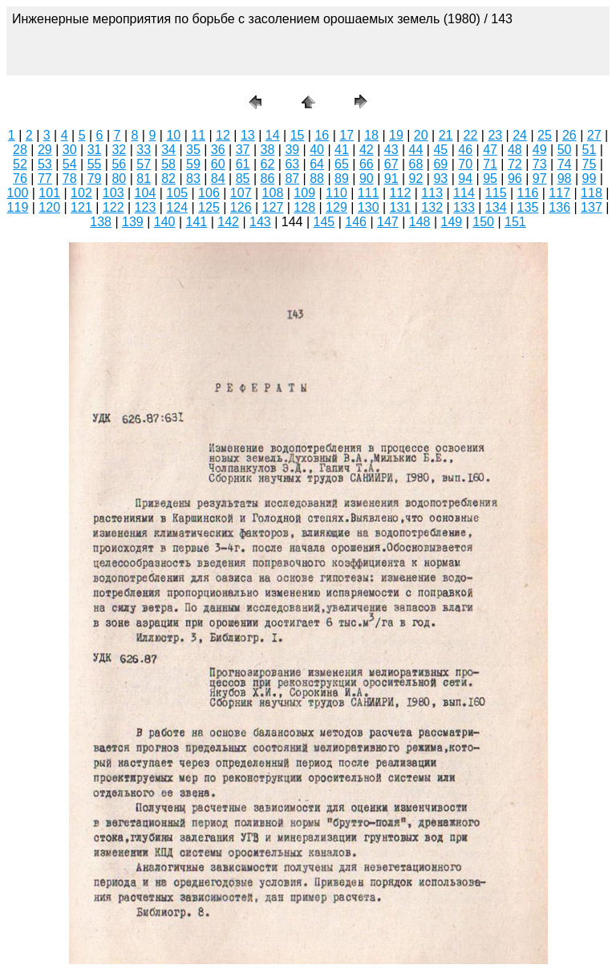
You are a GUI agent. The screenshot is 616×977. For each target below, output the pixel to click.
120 (49, 207)
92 (416, 178)
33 (143, 149)
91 (391, 178)
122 (113, 207)
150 (483, 222)
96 (515, 178)
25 (544, 135)
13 (248, 135)
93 (440, 178)
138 (100, 222)
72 (515, 164)
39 (292, 149)
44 (416, 149)
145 (324, 222)
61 (243, 164)
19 (396, 135)
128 (304, 207)
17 (346, 135)
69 (440, 164)
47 (490, 149)
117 (559, 193)
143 (260, 222)
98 (564, 178)
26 (569, 135)
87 (292, 178)
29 (45, 149)
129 (336, 207)
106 (209, 193)
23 (495, 135)
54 (70, 164)
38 (268, 149)
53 (45, 164)
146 (356, 222)
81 (143, 178)
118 (591, 193)
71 (490, 164)
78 (70, 178)
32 (118, 149)
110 (336, 193)
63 (292, 164)
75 (589, 164)
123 (145, 207)
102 (81, 193)
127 (273, 207)
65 (341, 164)
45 (440, 149)
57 (143, 164)
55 (94, 164)
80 (118, 178)
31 (94, 149)
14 (272, 135)
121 (81, 207)
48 (515, 149)
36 (218, 149)
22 (471, 135)
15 (297, 135)
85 (243, 178)
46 (465, 149)
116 (528, 193)
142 (228, 222)
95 (490, 178)
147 (388, 222)
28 (20, 149)
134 (496, 207)
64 (317, 164)
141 (197, 222)
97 (540, 178)
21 (446, 135)
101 (49, 193)
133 (464, 207)
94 (465, 178)
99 (589, 178)
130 (368, 207)
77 (45, 178)
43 (391, 149)
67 (391, 164)
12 (223, 135)
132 (432, 207)
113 (432, 193)
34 (168, 149)
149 (452, 222)
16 (321, 135)
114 (464, 193)
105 (177, 193)
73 (540, 164)
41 (341, 149)
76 (20, 178)
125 (209, 207)
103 (113, 193)
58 (168, 164)
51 (589, 149)
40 (317, 149)
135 (528, 207)
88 (317, 178)
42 (366, 149)
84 (218, 178)
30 (70, 149)
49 (540, 149)
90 (366, 178)
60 (218, 164)
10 (173, 135)
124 (177, 207)
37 (243, 149)
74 (564, 164)
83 (193, 178)
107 (241, 193)
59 (193, 164)
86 (268, 178)
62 (268, 164)
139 (133, 222)
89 (341, 178)
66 (366, 164)
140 (165, 222)
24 (520, 135)
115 (496, 193)
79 (94, 178)
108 (273, 193)
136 (559, 207)
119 (18, 207)
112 (400, 193)
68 (416, 164)
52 (20, 164)
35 (193, 149)
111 (368, 193)
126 (241, 207)
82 (168, 178)
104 (145, 193)
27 (594, 135)
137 (591, 207)
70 (465, 164)
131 (400, 207)
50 (564, 149)
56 (118, 164)
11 (198, 135)
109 (304, 193)
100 (18, 193)
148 (420, 222)
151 (515, 222)
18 (371, 135)
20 (421, 135)
